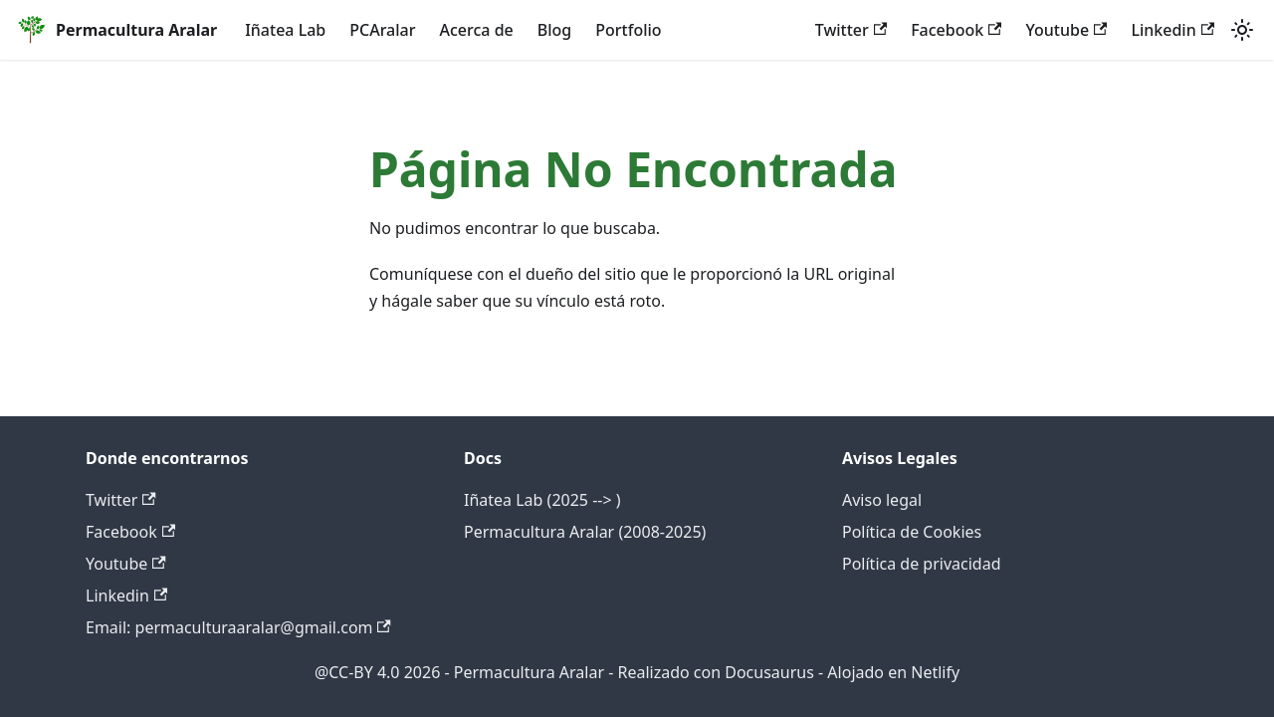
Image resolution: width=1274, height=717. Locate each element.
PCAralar (382, 30)
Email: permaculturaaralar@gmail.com (238, 627)
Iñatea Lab (285, 30)
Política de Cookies (911, 532)
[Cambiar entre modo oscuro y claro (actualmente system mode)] (1242, 30)
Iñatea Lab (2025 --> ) (542, 500)
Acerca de (477, 30)
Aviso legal (882, 500)
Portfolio (628, 30)
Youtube (1066, 30)
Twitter (851, 30)
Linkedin (1172, 30)
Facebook (956, 30)
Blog (554, 30)
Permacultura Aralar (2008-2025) (585, 532)
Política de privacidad (921, 564)
